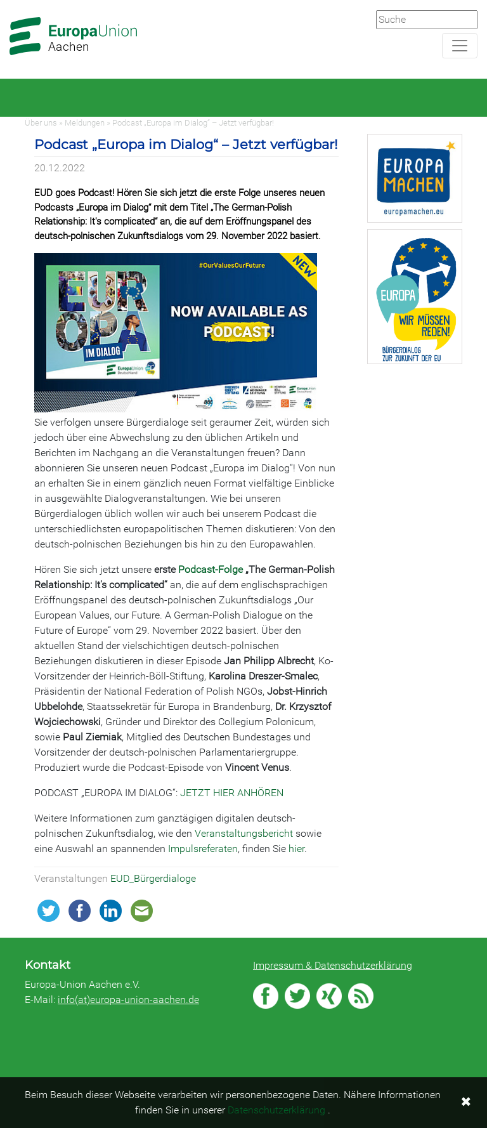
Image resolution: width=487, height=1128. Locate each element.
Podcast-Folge (210, 569)
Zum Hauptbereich (10, 0)
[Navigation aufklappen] (459, 45)
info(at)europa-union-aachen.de (128, 1000)
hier (296, 849)
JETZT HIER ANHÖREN (231, 793)
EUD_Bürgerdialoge (153, 878)
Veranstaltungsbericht (244, 833)
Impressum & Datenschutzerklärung (332, 965)
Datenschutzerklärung (276, 1110)
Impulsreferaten (203, 849)
